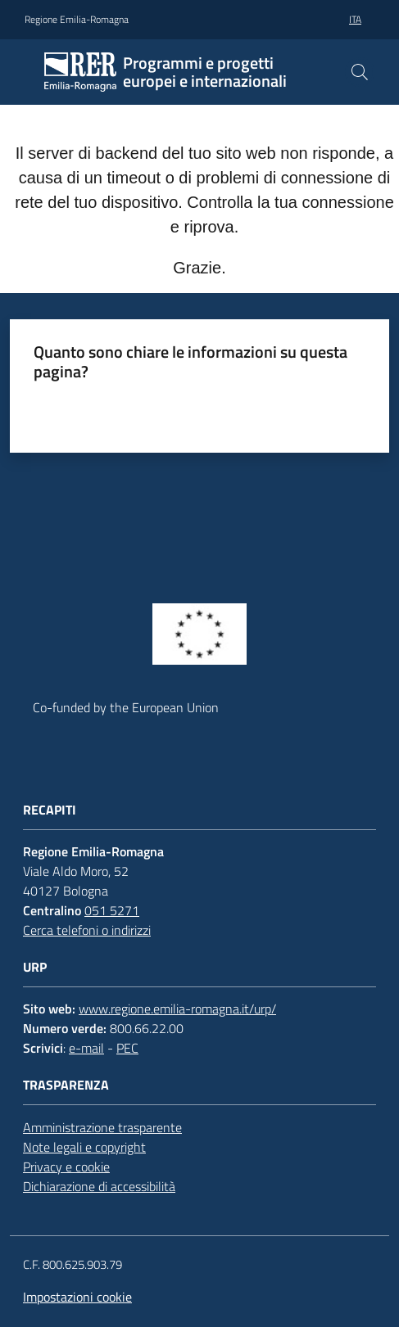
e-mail (86, 1048)
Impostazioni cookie (77, 1297)
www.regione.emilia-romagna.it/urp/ (177, 1008)
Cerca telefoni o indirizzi (87, 930)
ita (355, 19)
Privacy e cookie (66, 1166)
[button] (359, 72)
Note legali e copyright (84, 1147)
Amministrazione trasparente (102, 1127)
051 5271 (111, 910)
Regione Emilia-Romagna (77, 19)
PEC (127, 1048)
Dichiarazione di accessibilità (99, 1186)
